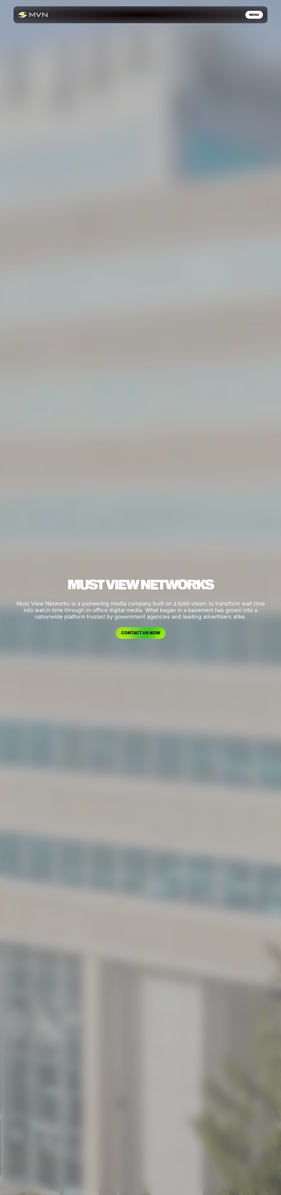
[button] (254, 15)
